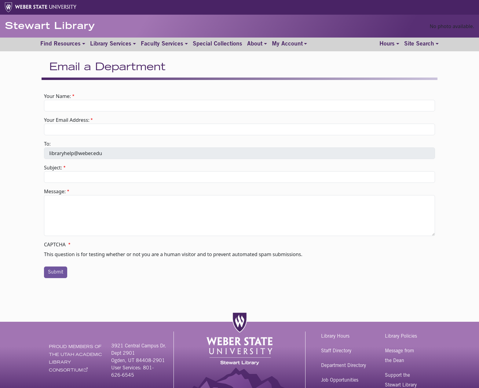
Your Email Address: (67, 120)
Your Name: (57, 96)
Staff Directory (336, 351)
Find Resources (60, 44)
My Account (287, 44)
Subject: (53, 167)
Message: (55, 191)
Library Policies (401, 336)
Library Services (110, 44)
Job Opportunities (339, 380)
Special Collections (217, 44)
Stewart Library (50, 27)
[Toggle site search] (421, 44)
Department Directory (343, 365)
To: (47, 143)
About (254, 44)
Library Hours (335, 336)
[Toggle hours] (389, 44)
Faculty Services (162, 44)
